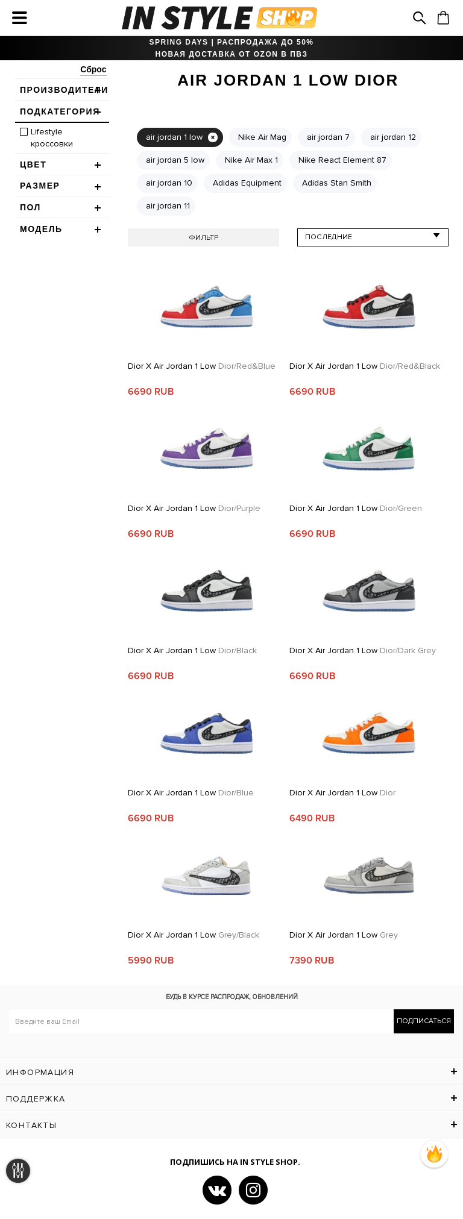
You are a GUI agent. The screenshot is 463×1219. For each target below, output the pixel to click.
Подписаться (424, 1021)
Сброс (93, 69)
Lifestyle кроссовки (52, 138)
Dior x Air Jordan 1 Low (202, 366)
